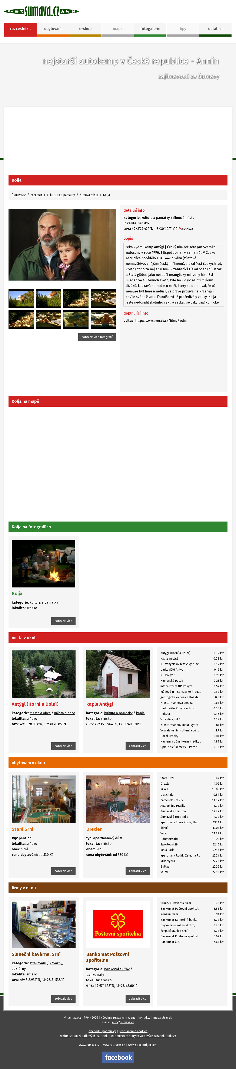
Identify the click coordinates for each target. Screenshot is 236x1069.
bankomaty (95, 975)
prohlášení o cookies (133, 1031)
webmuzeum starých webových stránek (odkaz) (143, 1036)
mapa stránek (162, 1017)
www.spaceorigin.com (142, 1045)
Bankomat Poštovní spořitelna (107, 957)
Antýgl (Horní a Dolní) (35, 704)
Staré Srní (22, 829)
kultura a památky (62, 195)
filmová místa (89, 195)
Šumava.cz (19, 195)
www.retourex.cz (114, 1045)
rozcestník (38, 195)
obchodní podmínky (102, 1031)
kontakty (144, 1017)
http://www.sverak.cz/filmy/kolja (161, 321)
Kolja (17, 593)
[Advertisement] (118, 143)
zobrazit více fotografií (97, 337)
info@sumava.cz (123, 1022)
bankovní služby (117, 969)
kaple (140, 713)
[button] (215, 30)
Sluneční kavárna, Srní (36, 954)
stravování (38, 963)
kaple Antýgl (99, 704)
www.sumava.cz (89, 1045)
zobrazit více (63, 621)
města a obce (40, 713)
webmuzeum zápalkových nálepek (84, 1036)
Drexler (94, 829)
